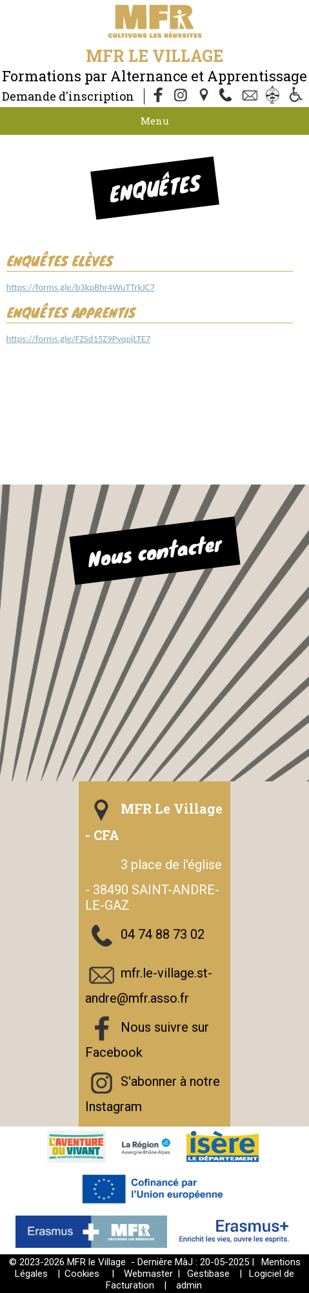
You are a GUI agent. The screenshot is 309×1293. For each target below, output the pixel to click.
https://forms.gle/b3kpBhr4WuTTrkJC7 (80, 287)
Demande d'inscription (68, 96)
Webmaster (148, 1273)
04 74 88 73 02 (162, 934)
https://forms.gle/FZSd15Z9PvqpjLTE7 (78, 339)
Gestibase (208, 1273)
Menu (155, 120)
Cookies (82, 1273)
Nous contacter (154, 550)
